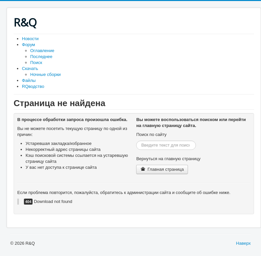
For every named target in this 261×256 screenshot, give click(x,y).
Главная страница (162, 169)
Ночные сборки (45, 74)
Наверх (243, 243)
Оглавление (42, 50)
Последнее (41, 56)
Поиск (36, 62)
